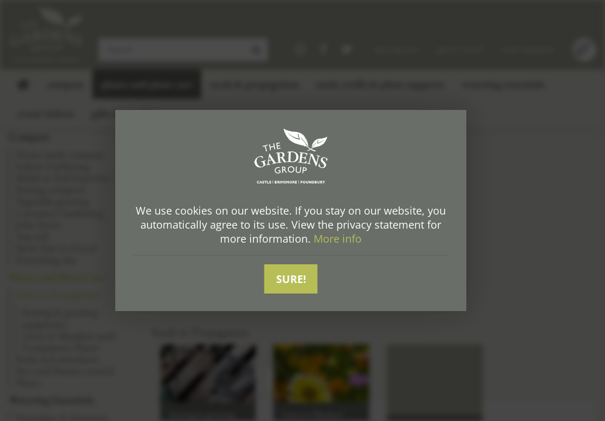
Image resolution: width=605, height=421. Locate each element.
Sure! (291, 279)
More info (338, 239)
